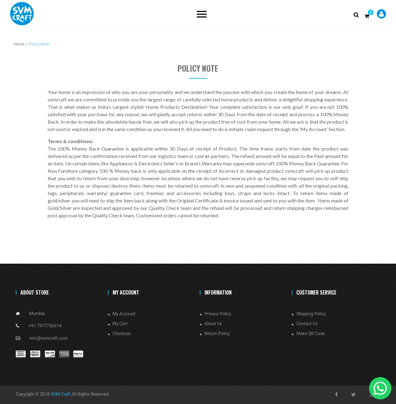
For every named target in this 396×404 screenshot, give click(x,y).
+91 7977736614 (44, 325)
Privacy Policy (217, 313)
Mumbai (37, 313)
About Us (213, 323)
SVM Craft (61, 394)
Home (19, 44)
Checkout (122, 333)
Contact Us (307, 323)
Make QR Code (310, 333)
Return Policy (217, 333)
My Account (124, 313)
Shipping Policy (311, 313)
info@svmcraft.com (48, 338)
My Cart (120, 323)
